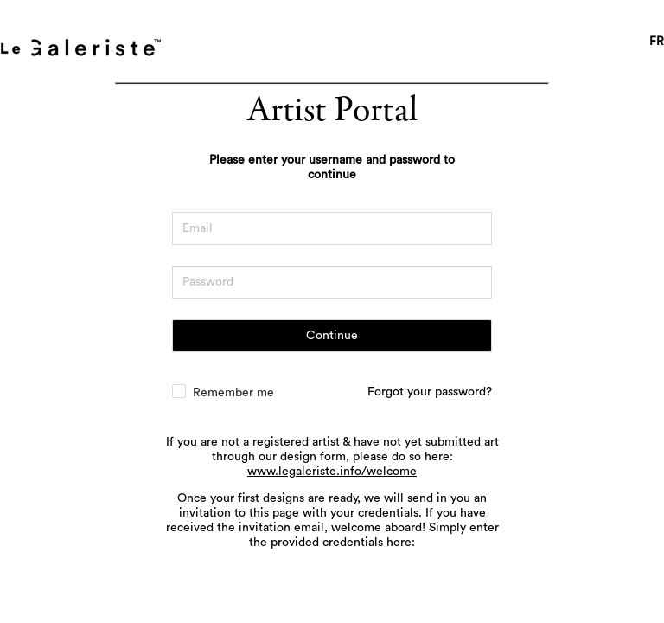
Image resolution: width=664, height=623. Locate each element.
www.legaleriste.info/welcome (332, 472)
